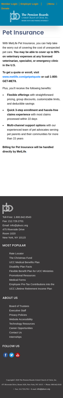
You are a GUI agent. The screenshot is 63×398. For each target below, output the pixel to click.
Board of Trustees (19, 306)
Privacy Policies (18, 314)
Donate (5, 8)
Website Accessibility (21, 319)
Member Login (9, 4)
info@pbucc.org (43, 389)
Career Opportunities (21, 328)
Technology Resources (22, 323)
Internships (15, 336)
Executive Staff (17, 310)
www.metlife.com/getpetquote (21, 76)
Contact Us (15, 332)
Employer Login (29, 4)
